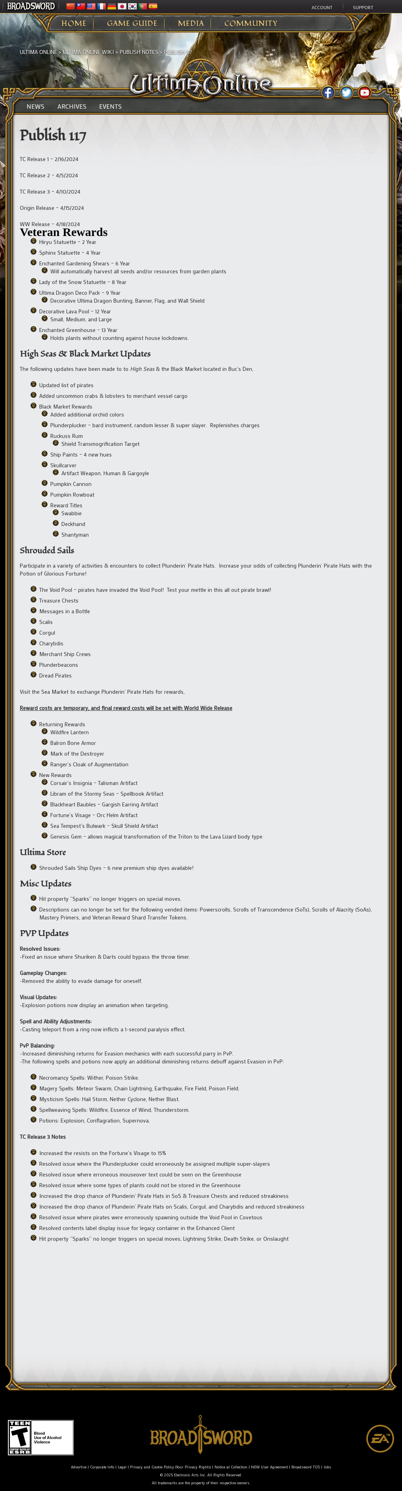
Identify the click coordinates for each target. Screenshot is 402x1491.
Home (74, 24)
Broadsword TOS (305, 1467)
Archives (71, 106)
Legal (122, 1467)
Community (251, 24)
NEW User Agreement (269, 1467)
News (35, 106)
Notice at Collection (230, 1467)
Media (191, 24)
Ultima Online (38, 52)
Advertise (78, 1467)
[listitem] (201, 229)
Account (322, 7)
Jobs (327, 1467)
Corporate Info (102, 1467)
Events (110, 106)
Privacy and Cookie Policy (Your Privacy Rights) (170, 1467)
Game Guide (132, 24)
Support (363, 7)
